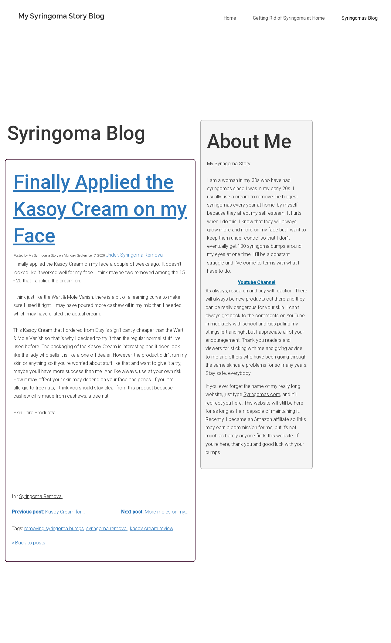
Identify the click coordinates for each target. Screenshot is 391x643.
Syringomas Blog (360, 18)
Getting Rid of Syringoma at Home (289, 18)
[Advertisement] (198, 74)
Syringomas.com (261, 394)
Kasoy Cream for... (48, 512)
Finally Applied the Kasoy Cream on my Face (100, 209)
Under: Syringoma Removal (135, 255)
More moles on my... (155, 512)
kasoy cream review (151, 528)
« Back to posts (28, 543)
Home (229, 18)
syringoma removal (106, 528)
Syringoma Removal (41, 496)
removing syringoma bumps (54, 528)
